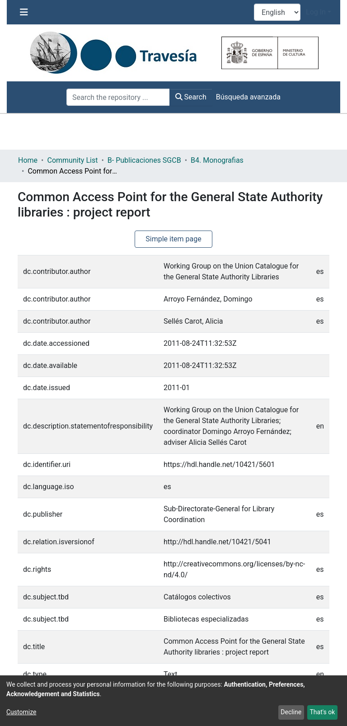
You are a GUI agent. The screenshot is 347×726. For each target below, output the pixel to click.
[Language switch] (277, 12)
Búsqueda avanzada (248, 97)
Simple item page (173, 239)
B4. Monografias (217, 160)
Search (190, 97)
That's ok (322, 712)
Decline (291, 712)
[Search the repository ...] (118, 97)
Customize (21, 712)
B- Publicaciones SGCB (144, 160)
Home (28, 160)
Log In (316, 12)
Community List (72, 160)
